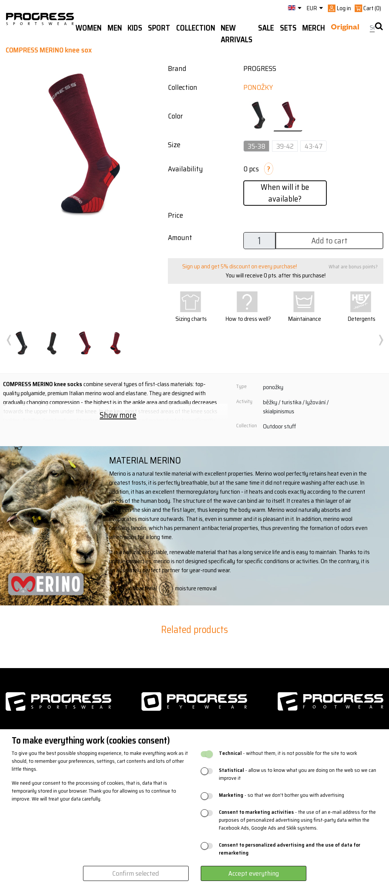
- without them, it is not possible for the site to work (288, 753)
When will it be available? (285, 193)
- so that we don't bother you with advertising (281, 795)
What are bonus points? (353, 267)
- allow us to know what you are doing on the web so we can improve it (297, 774)
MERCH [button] (313, 28)
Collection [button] (195, 28)
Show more (118, 415)
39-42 (285, 146)
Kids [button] (135, 28)
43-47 (313, 146)
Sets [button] (288, 28)
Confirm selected (135, 873)
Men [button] (115, 28)
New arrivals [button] (236, 34)
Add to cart (329, 240)
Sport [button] (159, 28)
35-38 (256, 146)
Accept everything (253, 873)
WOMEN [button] (88, 28)
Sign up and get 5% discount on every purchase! (239, 266)
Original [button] (345, 28)
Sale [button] (266, 28)
